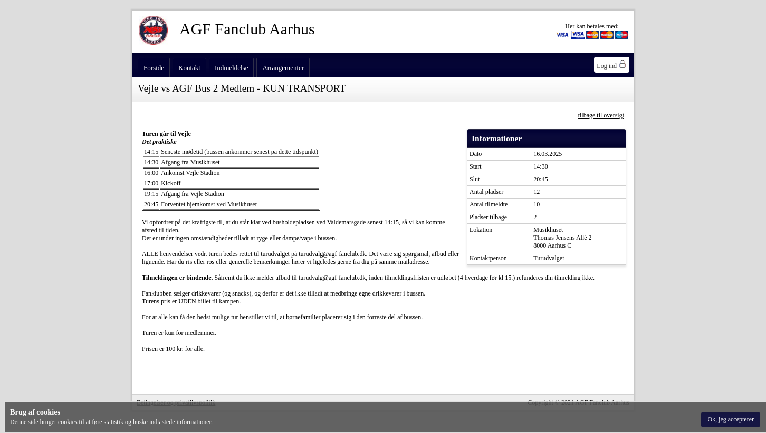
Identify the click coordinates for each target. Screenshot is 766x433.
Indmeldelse (231, 68)
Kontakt (189, 68)
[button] (730, 419)
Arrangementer (283, 68)
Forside (153, 68)
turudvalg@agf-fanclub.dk (332, 254)
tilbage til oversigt (601, 115)
